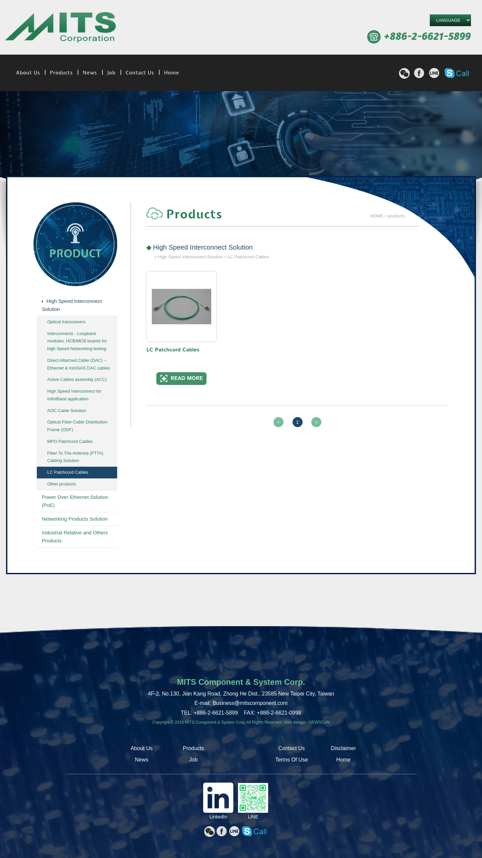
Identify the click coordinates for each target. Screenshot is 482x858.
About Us (28, 72)
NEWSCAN (319, 722)
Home (171, 72)
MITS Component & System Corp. (60, 28)
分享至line (434, 73)
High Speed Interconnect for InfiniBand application (74, 395)
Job (111, 72)
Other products (61, 483)
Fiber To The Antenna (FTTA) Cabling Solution (75, 457)
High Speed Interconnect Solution (72, 305)
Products (61, 72)
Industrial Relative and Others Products (75, 536)
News (90, 72)
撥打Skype (457, 73)
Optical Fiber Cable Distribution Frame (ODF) (77, 425)
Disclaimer (343, 748)
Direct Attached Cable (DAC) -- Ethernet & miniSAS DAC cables (78, 364)
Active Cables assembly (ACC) (77, 379)
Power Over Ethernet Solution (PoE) (75, 501)
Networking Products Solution (75, 519)
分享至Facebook (419, 73)
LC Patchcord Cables (67, 472)
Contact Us (140, 72)
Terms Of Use (291, 760)
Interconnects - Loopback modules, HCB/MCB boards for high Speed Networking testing (77, 341)
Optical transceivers (66, 321)
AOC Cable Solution (66, 410)
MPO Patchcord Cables (70, 441)
